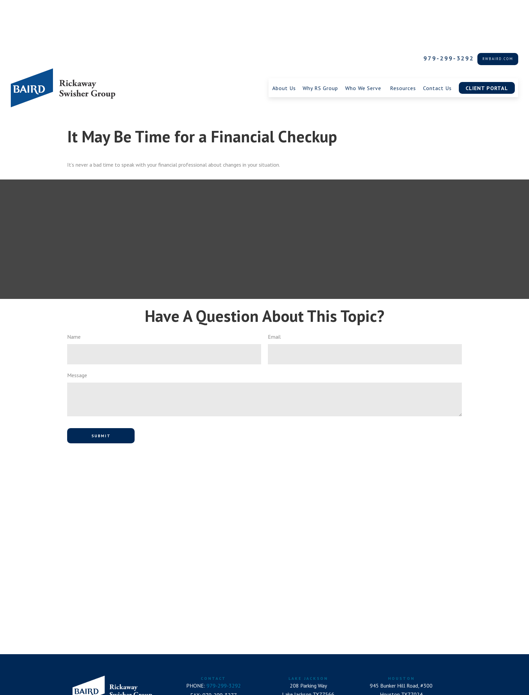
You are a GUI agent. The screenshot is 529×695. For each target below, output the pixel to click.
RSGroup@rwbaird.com (213, 673)
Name (74, 287)
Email (274, 287)
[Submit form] (101, 386)
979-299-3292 (448, 8)
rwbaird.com (497, 9)
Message (77, 325)
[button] (284, 38)
